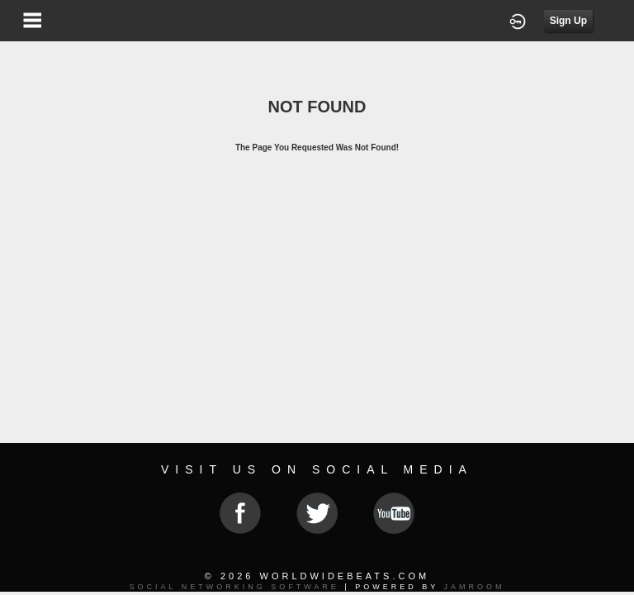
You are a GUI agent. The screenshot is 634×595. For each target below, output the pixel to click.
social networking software (233, 587)
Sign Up (568, 20)
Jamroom (474, 587)
